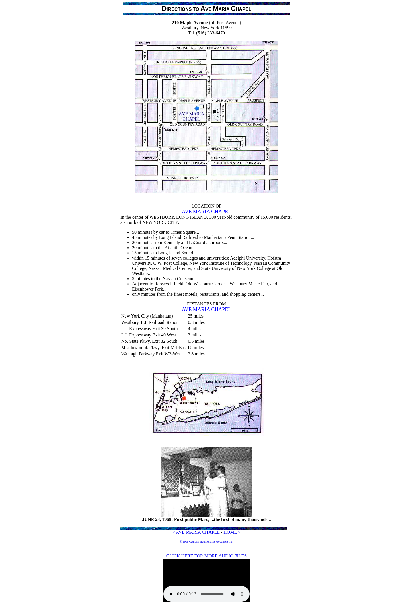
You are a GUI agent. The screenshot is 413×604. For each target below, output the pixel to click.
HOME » (231, 532)
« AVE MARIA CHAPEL (196, 532)
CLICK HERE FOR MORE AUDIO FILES (206, 555)
